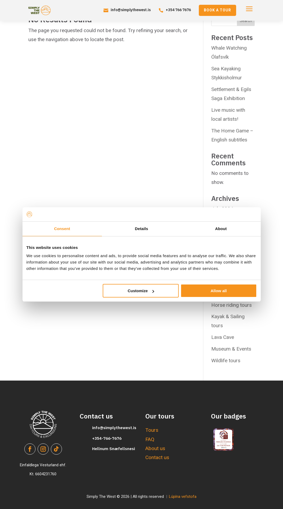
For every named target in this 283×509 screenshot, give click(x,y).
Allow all (219, 290)
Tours (151, 430)
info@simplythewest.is (131, 9)
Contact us (157, 457)
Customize (141, 290)
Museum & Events (231, 349)
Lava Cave (222, 337)
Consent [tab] (62, 228)
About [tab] (221, 228)
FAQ (149, 439)
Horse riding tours (231, 305)
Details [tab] (141, 228)
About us (155, 448)
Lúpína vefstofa (182, 496)
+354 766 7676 (178, 9)
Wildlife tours (225, 360)
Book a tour (217, 10)
